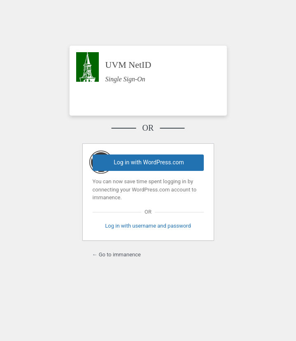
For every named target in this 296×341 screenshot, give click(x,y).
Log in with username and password (148, 226)
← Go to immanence (116, 254)
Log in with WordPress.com (149, 162)
